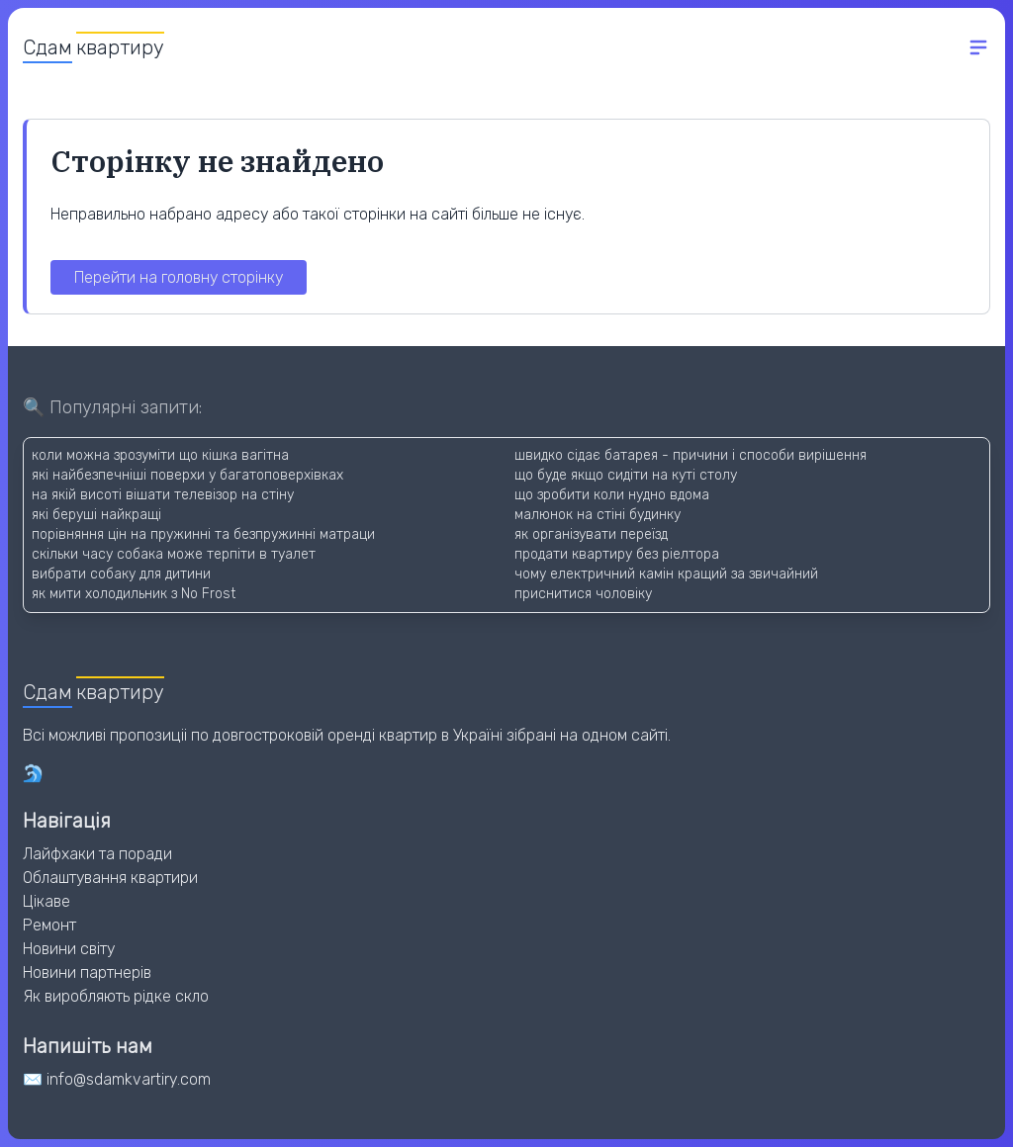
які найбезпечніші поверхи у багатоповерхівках (187, 475)
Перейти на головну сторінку (178, 277)
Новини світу (69, 948)
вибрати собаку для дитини (121, 574)
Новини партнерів (87, 972)
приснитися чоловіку (583, 593)
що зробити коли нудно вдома (611, 494)
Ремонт (49, 925)
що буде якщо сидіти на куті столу (625, 475)
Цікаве (46, 901)
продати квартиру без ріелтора (616, 554)
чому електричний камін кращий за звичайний (666, 574)
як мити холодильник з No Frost (133, 593)
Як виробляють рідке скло (116, 996)
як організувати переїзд (591, 534)
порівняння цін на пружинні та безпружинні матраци (203, 534)
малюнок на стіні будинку (597, 514)
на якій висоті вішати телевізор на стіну (163, 494)
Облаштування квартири (110, 877)
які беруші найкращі (96, 514)
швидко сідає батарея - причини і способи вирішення (690, 455)
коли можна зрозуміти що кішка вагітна (160, 455)
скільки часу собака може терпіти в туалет (174, 554)
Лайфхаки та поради (97, 853)
